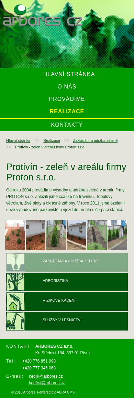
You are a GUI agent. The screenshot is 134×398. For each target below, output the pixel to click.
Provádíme (67, 99)
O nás (67, 87)
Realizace (67, 111)
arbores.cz (42, 15)
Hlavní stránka (69, 74)
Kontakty (67, 125)
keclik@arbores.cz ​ (46, 376)
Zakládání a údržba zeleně (95, 140)
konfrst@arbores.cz (47, 382)
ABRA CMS (66, 392)
